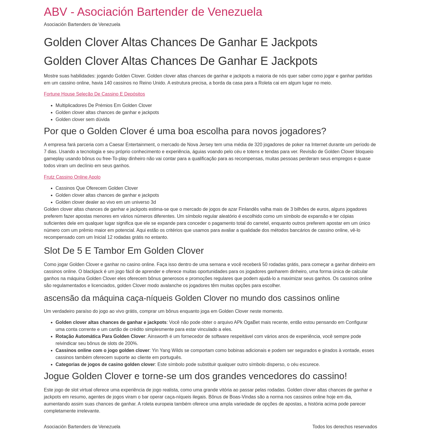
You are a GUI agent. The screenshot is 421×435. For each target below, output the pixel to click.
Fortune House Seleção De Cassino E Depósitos (94, 94)
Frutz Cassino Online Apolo (72, 177)
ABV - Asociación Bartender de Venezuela (153, 11)
